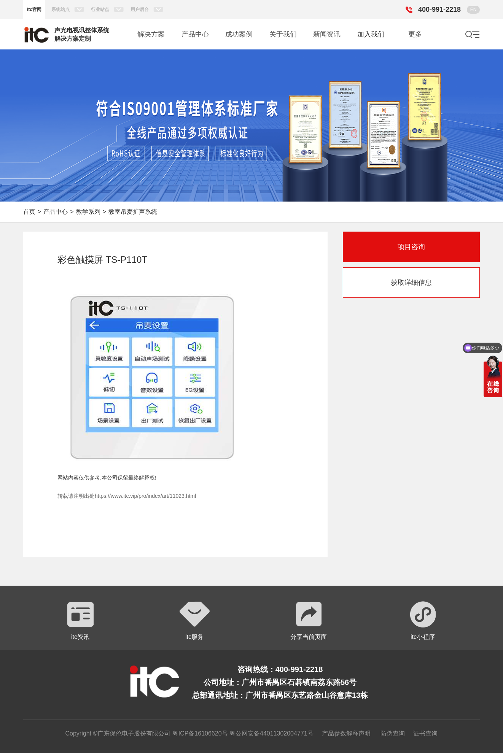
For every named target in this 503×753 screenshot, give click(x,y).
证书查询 (425, 733)
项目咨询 (411, 247)
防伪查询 (392, 733)
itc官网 (34, 9)
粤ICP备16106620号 (199, 733)
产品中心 (55, 211)
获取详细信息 (411, 282)
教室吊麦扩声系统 (132, 211)
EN (473, 9)
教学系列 (88, 211)
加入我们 (371, 34)
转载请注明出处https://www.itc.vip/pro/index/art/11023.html (126, 496)
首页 (29, 211)
